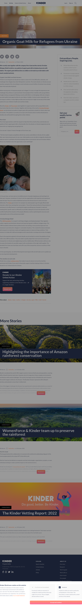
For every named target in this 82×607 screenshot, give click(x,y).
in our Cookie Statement (19, 595)
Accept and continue (56, 602)
